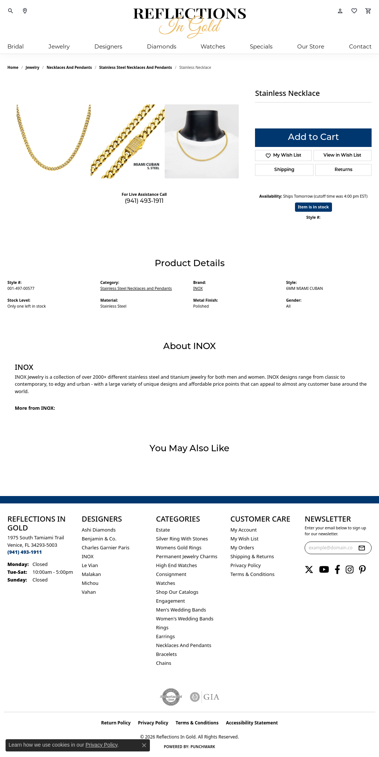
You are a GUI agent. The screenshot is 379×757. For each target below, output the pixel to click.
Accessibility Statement (252, 723)
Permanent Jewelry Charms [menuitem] (187, 556)
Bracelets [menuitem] (166, 654)
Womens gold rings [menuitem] (179, 547)
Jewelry (59, 47)
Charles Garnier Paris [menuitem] (106, 547)
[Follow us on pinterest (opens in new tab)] (362, 569)
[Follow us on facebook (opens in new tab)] (337, 569)
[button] (10, 11)
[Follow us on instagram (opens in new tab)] (349, 569)
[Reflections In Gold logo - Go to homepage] (189, 23)
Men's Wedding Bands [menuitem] (181, 609)
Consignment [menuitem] (171, 574)
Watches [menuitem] (165, 583)
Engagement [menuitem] (170, 600)
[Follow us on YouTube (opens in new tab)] (324, 569)
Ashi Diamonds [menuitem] (99, 529)
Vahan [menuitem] (89, 592)
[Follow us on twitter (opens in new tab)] (309, 569)
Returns (343, 170)
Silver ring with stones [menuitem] (182, 538)
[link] (24, 11)
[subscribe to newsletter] (361, 548)
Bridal (15, 47)
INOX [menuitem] (88, 556)
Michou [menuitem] (90, 583)
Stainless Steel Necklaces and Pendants (135, 67)
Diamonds (161, 47)
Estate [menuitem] (163, 529)
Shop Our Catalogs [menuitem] (177, 592)
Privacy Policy (245, 565)
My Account (243, 529)
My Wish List (244, 538)
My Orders (242, 547)
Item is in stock (313, 207)
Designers (108, 47)
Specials (261, 47)
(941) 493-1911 (144, 201)
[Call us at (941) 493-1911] (24, 552)
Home (13, 67)
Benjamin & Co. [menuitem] (99, 538)
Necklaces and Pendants (69, 67)
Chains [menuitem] (163, 663)
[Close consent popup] (144, 745)
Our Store (310, 47)
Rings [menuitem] (162, 627)
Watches (213, 47)
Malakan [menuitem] (91, 574)
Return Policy (116, 723)
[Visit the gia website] (204, 697)
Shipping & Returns (252, 556)
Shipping (284, 170)
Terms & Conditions (252, 574)
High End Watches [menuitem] (176, 565)
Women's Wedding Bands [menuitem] (185, 618)
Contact (360, 47)
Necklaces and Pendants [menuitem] (183, 645)
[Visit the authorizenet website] (171, 697)
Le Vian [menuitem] (90, 565)
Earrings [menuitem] (165, 636)
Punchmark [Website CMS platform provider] (203, 746)
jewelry (32, 67)
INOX (198, 288)
